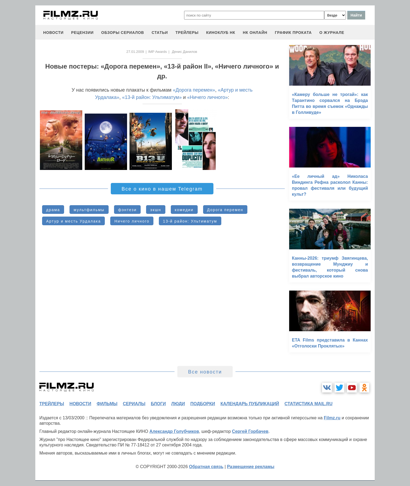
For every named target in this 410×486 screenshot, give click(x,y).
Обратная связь (206, 466)
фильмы (107, 403)
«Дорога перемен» (194, 90)
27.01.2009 (135, 52)
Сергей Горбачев (250, 431)
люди (178, 403)
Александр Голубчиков (174, 431)
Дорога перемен (225, 210)
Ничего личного (131, 221)
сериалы (134, 403)
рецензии (82, 32)
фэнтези (127, 210)
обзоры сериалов (122, 32)
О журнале (331, 32)
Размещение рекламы (251, 466)
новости (53, 32)
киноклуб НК (220, 32)
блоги (158, 403)
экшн (155, 210)
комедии (184, 210)
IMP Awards (157, 52)
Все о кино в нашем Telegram (162, 189)
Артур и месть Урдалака (73, 221)
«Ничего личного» (207, 97)
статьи (160, 32)
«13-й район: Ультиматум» (152, 97)
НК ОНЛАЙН (255, 32)
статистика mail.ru (309, 403)
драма (53, 210)
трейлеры (186, 32)
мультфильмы (89, 210)
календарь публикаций (249, 403)
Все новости (205, 372)
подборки (202, 403)
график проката (293, 32)
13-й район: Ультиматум (190, 221)
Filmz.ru (332, 418)
